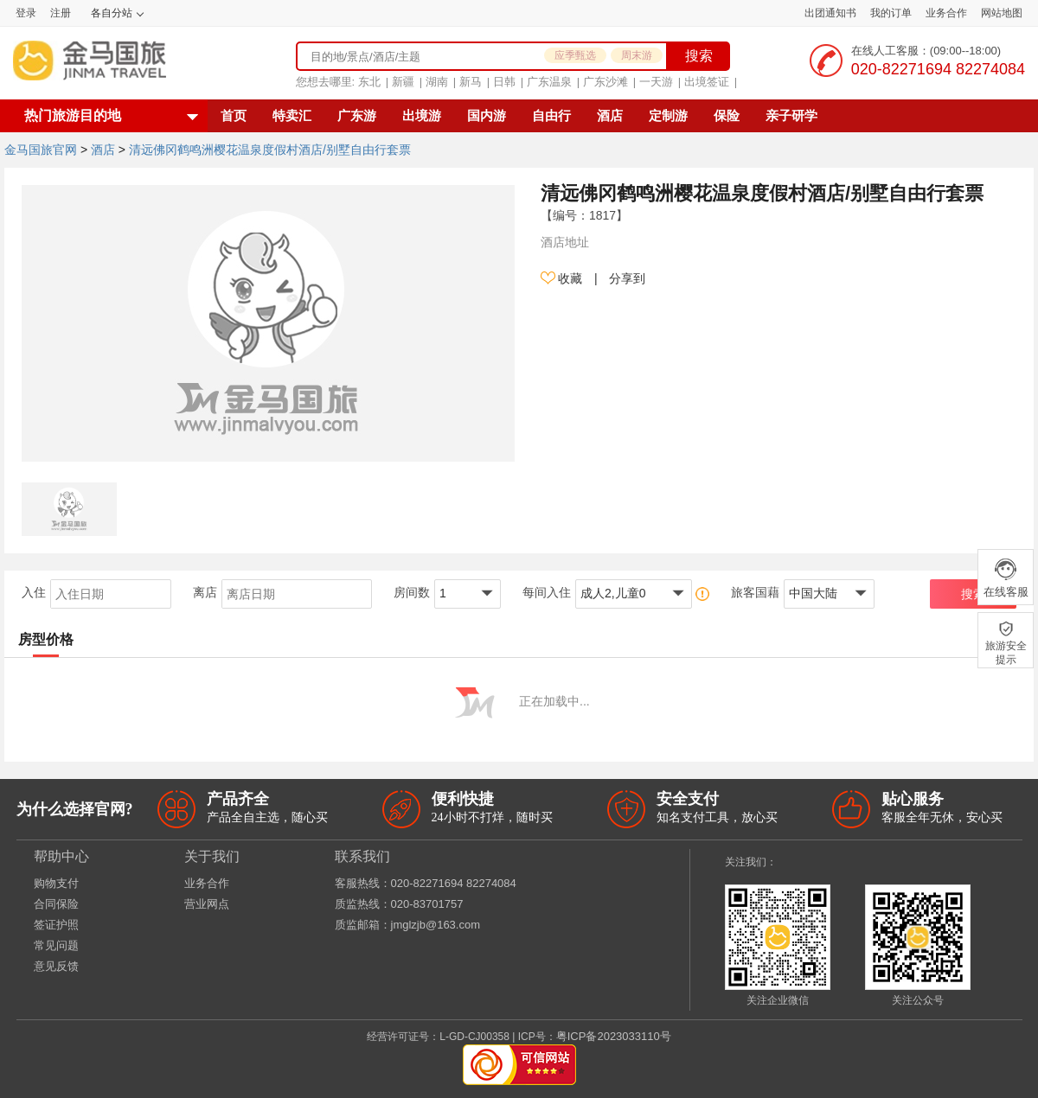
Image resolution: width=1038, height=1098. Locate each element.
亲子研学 (791, 115)
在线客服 (1005, 577)
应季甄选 (575, 55)
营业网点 (206, 903)
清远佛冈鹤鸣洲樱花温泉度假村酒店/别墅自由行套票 (270, 149)
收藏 (561, 278)
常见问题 (56, 945)
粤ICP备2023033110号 (613, 1036)
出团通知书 (830, 13)
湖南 (437, 81)
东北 (369, 81)
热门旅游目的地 (72, 115)
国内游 (486, 115)
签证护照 (56, 924)
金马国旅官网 (40, 149)
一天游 (656, 81)
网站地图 (1001, 13)
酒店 (610, 115)
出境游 (421, 115)
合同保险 (56, 903)
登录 (26, 13)
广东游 (356, 115)
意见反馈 (56, 966)
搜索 (699, 55)
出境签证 (706, 81)
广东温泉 (549, 81)
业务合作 (946, 13)
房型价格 (46, 639)
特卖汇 (291, 115)
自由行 (551, 115)
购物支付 (56, 883)
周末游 (636, 55)
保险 (727, 115)
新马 (470, 81)
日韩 (504, 81)
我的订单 (891, 13)
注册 (60, 13)
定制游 (668, 115)
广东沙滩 (605, 81)
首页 (234, 115)
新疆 (403, 81)
